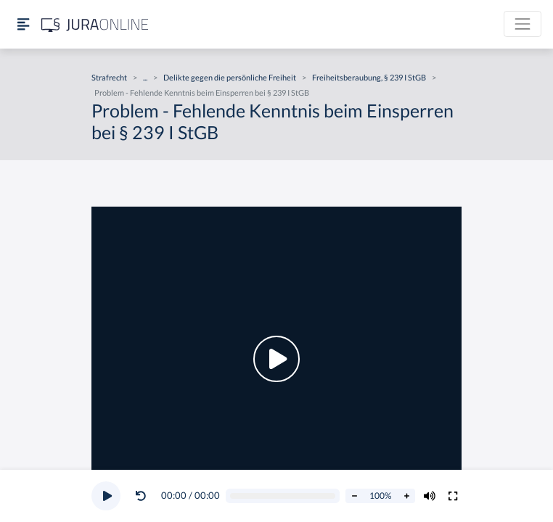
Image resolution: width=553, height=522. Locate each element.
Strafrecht (109, 77)
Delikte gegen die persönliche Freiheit (229, 77)
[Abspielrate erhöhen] (406, 496)
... (145, 77)
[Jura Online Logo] (95, 24)
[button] (143, 495)
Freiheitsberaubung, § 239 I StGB (369, 77)
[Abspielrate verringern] (354, 496)
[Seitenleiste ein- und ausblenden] (23, 24)
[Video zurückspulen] (140, 495)
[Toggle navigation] (522, 24)
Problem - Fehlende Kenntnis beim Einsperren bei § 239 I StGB (201, 92)
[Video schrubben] (283, 496)
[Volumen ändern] (429, 496)
